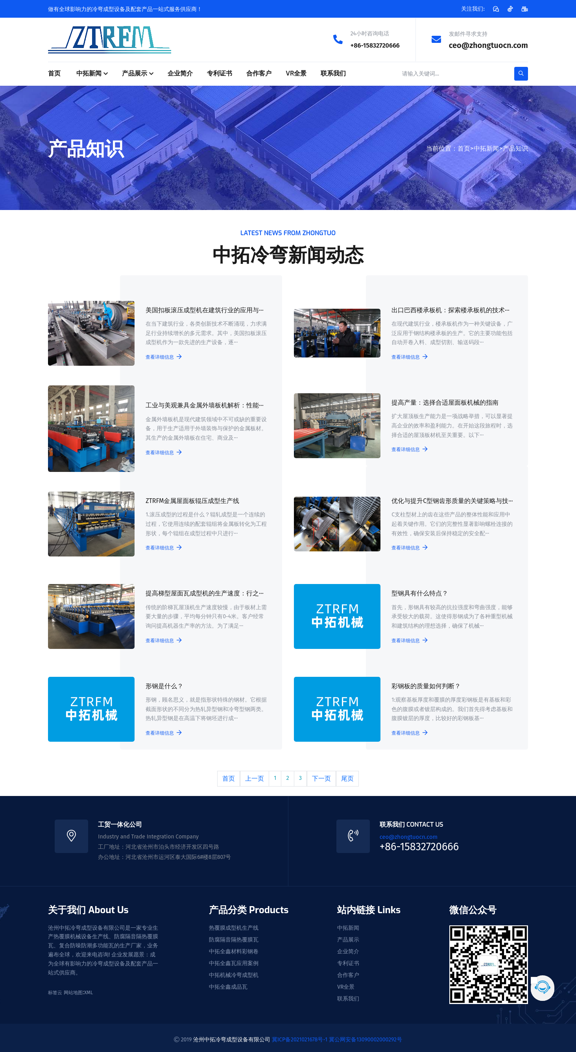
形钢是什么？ (163, 685)
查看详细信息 (162, 357)
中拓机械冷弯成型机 (233, 972)
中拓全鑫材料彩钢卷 (233, 948)
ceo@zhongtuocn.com (488, 45)
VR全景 (296, 73)
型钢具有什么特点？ (418, 593)
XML (88, 989)
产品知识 (515, 148)
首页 (54, 73)
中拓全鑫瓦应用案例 (233, 960)
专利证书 (219, 73)
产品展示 (134, 73)
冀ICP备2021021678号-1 (299, 1035)
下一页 (321, 776)
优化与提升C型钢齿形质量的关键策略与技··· (450, 501)
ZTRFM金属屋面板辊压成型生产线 (191, 501)
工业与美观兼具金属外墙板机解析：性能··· (203, 406)
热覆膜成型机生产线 (233, 924)
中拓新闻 (89, 73)
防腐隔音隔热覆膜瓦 (233, 936)
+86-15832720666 (369, 45)
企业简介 (180, 73)
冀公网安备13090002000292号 (365, 1035)
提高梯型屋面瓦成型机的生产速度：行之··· (203, 593)
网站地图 (73, 989)
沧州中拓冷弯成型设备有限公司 (231, 1035)
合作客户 (258, 73)
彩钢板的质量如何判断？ (425, 685)
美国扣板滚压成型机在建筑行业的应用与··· (203, 311)
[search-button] (521, 73)
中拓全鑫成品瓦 (228, 983)
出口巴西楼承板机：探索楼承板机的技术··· (449, 311)
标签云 (55, 989)
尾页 (348, 776)
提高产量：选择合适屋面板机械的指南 (443, 402)
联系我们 (333, 73)
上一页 (254, 776)
